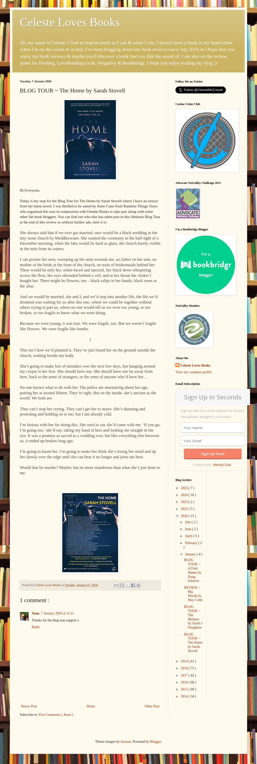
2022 (185, 509)
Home (91, 706)
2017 (185, 675)
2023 (185, 502)
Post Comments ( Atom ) (56, 715)
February (191, 543)
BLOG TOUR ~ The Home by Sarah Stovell (193, 643)
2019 (185, 661)
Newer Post (29, 706)
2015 (185, 689)
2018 (185, 668)
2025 (185, 488)
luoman (126, 741)
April (189, 536)
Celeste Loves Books (70, 22)
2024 (185, 495)
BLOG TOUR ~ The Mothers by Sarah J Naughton (193, 617)
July (188, 522)
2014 (185, 696)
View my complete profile (193, 372)
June (188, 529)
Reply (36, 627)
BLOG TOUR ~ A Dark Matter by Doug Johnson (192, 570)
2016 (185, 682)
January (190, 554)
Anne (36, 613)
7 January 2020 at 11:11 (57, 613)
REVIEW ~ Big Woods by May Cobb (193, 594)
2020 (185, 516)
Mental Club (222, 464)
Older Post (152, 706)
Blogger (155, 741)
